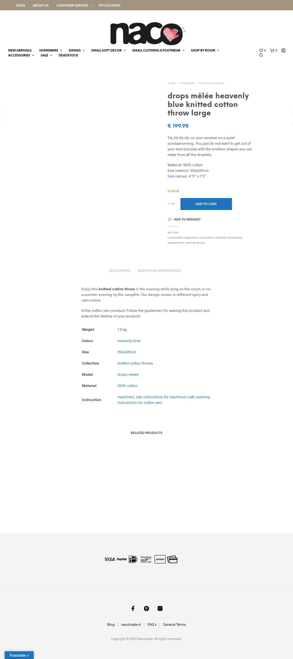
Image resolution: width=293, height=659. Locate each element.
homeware (48, 50)
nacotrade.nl (131, 624)
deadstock (68, 55)
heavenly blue (129, 340)
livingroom (176, 243)
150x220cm (126, 352)
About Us (41, 5)
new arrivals (20, 50)
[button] (262, 50)
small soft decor (106, 50)
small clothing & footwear (156, 50)
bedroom (191, 238)
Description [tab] (119, 270)
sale (44, 55)
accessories (19, 55)
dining (75, 50)
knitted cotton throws (135, 363)
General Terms (174, 624)
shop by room (203, 50)
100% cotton (127, 385)
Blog (20, 5)
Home (171, 83)
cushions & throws (211, 83)
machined (125, 396)
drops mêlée (128, 374)
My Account (110, 5)
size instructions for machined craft (165, 396)
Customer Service (72, 5)
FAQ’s (152, 624)
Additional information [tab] (159, 270)
